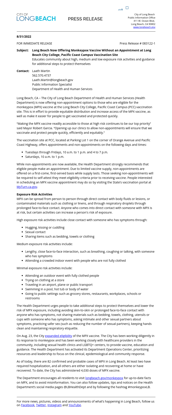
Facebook (27, 405)
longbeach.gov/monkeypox (104, 378)
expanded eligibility (58, 336)
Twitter (41, 405)
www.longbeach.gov (144, 27)
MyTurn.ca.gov (27, 187)
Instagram (55, 405)
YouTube (75, 405)
